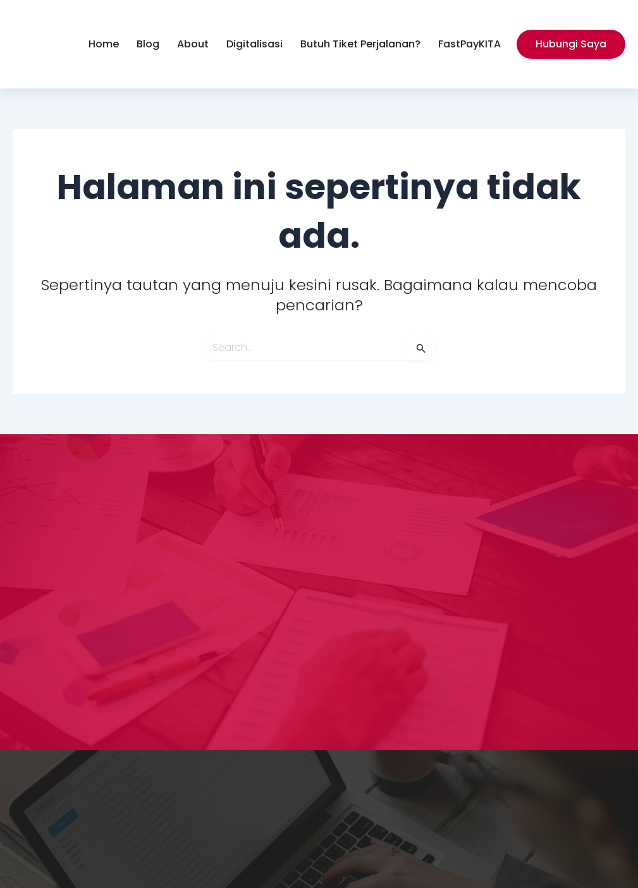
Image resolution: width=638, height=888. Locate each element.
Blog (148, 44)
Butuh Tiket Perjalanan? (360, 44)
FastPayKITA (469, 44)
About (193, 44)
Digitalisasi (254, 44)
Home (104, 44)
